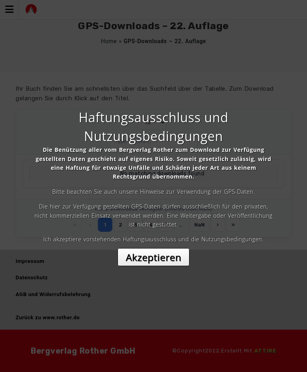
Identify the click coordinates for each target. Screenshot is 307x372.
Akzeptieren (153, 257)
